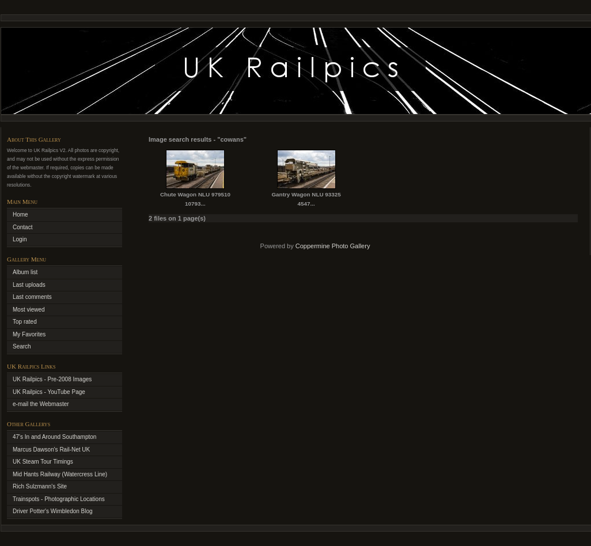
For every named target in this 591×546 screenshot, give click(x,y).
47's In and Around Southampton (54, 437)
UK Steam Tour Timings (43, 461)
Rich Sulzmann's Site (40, 486)
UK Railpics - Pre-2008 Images (52, 379)
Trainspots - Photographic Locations (59, 499)
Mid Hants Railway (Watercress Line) (60, 474)
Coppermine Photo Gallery (333, 245)
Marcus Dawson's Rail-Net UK (51, 449)
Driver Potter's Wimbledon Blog (53, 511)
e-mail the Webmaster (41, 404)
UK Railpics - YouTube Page (49, 392)
